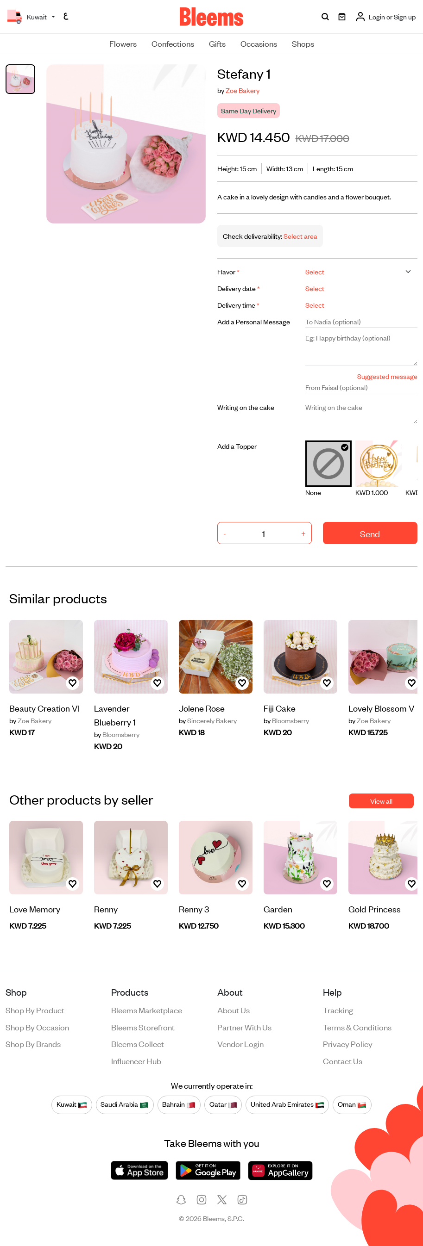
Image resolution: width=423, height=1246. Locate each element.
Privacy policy (347, 1043)
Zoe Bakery (242, 90)
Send (370, 533)
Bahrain (179, 1104)
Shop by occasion (37, 1026)
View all (381, 801)
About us (233, 1009)
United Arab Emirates (287, 1104)
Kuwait (72, 1104)
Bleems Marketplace (146, 1009)
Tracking (338, 1009)
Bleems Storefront (143, 1026)
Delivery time (238, 305)
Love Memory (34, 908)
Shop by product (35, 1009)
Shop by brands (33, 1043)
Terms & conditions (357, 1026)
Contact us (342, 1060)
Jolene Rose (202, 707)
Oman (352, 1104)
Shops (303, 43)
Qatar (223, 1104)
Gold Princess (374, 908)
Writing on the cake (245, 407)
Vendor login (240, 1043)
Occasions (258, 43)
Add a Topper (237, 446)
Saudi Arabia (125, 1104)
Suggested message (387, 376)
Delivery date (238, 288)
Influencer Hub (136, 1060)
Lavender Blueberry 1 (115, 714)
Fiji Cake (280, 707)
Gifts (217, 43)
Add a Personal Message (253, 321)
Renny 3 (194, 908)
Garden (278, 908)
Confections (173, 43)
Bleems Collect (137, 1043)
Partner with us (244, 1026)
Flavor (228, 271)
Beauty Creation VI (44, 707)
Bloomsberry (116, 734)
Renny (106, 908)
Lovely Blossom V (381, 707)
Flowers (123, 43)
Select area (299, 236)
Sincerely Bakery (208, 720)
